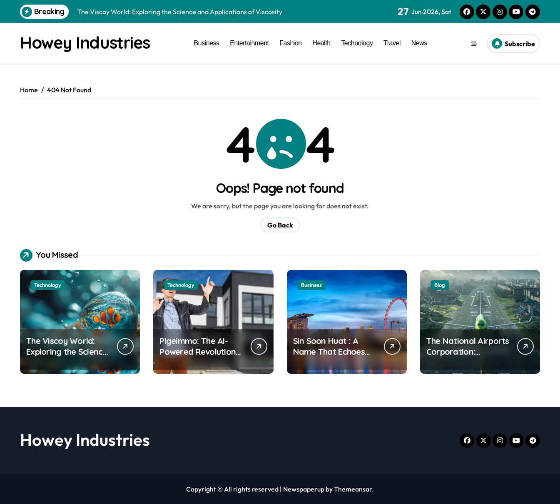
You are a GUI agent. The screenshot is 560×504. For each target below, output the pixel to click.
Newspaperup (303, 489)
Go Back (280, 225)
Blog (439, 285)
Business (206, 43)
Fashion (290, 43)
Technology (357, 43)
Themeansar (353, 489)
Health (321, 43)
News (419, 43)
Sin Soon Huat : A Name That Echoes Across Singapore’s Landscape (330, 357)
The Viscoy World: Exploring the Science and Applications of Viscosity (66, 357)
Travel (392, 43)
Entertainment (249, 43)
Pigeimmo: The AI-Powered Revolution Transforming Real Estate (197, 357)
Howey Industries (85, 42)
